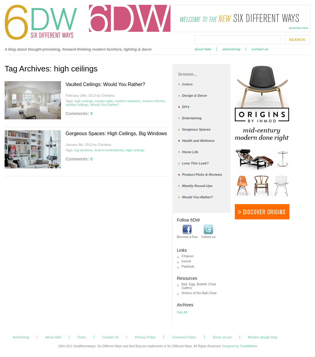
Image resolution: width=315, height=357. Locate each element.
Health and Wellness (198, 140)
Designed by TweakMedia (239, 346)
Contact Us (260, 49)
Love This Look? (195, 163)
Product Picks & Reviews (202, 174)
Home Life (190, 152)
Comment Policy (184, 337)
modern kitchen (153, 101)
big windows (83, 150)
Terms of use (222, 337)
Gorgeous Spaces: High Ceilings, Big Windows (116, 133)
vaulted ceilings (77, 104)
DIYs (185, 107)
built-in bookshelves (109, 150)
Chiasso (187, 256)
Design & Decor (194, 95)
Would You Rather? (104, 104)
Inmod (186, 261)
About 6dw (203, 49)
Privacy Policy (145, 337)
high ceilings (83, 101)
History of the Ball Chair (199, 293)
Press (81, 337)
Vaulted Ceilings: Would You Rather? (105, 84)
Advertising (231, 49)
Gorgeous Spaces (196, 129)
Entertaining (192, 118)
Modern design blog (262, 337)
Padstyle (187, 266)
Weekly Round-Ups (197, 186)
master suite (104, 101)
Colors (187, 84)
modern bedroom (128, 101)
